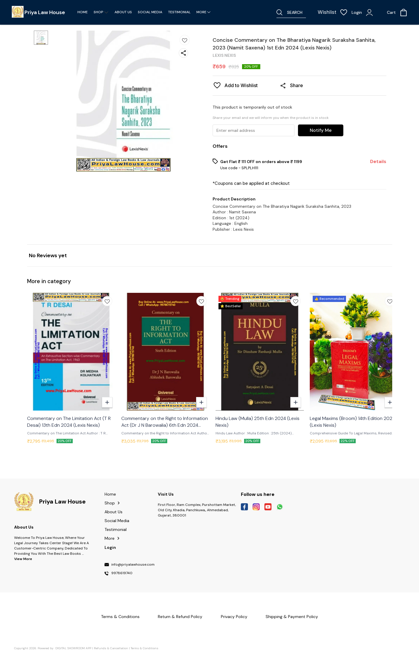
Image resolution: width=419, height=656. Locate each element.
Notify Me (321, 130)
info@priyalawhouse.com (133, 565)
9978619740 (122, 573)
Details (378, 162)
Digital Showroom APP (73, 648)
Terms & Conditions (144, 648)
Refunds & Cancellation (111, 648)
